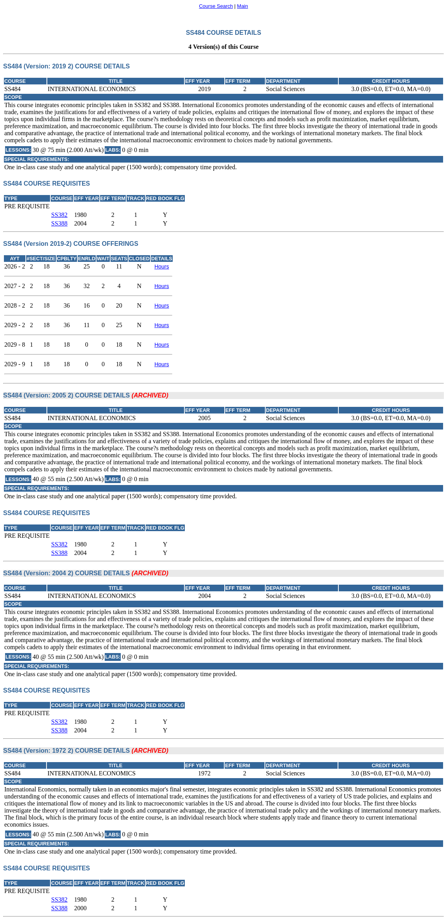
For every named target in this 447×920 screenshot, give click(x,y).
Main (242, 6)
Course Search (216, 6)
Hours (161, 266)
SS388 (59, 223)
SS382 (59, 214)
